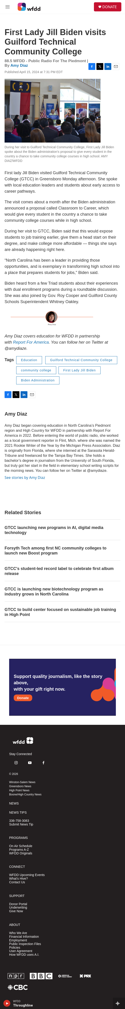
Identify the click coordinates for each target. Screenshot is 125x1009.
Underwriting (18, 907)
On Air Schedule (20, 846)
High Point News (19, 790)
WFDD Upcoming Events (27, 875)
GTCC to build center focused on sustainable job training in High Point (60, 612)
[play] (7, 1003)
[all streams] (119, 1003)
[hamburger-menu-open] (7, 6)
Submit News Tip (21, 824)
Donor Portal (18, 904)
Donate (23, 698)
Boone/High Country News (25, 794)
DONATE (109, 7)
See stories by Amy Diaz (25, 477)
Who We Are (18, 933)
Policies (14, 947)
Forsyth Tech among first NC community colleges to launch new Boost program (55, 550)
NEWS (14, 803)
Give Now (16, 911)
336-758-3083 (19, 821)
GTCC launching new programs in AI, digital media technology (54, 530)
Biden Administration (38, 380)
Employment (18, 940)
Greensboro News (20, 786)
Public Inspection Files (25, 944)
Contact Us (17, 882)
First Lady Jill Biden (79, 370)
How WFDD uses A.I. (24, 954)
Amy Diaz (19, 65)
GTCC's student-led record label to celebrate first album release (59, 571)
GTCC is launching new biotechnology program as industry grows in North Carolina (54, 591)
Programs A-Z (19, 849)
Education (29, 360)
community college (36, 370)
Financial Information (24, 936)
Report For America (31, 342)
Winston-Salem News (22, 782)
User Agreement (20, 951)
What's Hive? (18, 878)
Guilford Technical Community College (81, 360)
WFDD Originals (20, 853)
